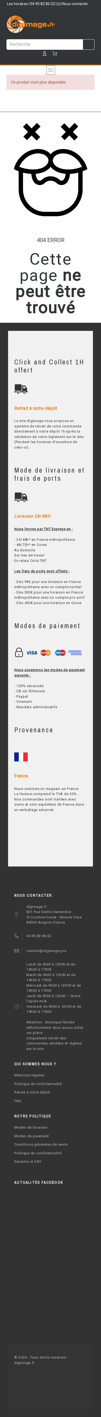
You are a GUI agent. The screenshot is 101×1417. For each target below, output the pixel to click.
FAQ (17, 1101)
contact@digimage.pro (46, 951)
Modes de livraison (31, 1127)
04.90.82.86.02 (42, 4)
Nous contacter (72, 4)
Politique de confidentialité (38, 1084)
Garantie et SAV (27, 1161)
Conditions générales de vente (41, 1144)
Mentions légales (29, 1075)
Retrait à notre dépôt (32, 1092)
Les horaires (17, 4)
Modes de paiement (31, 1136)
